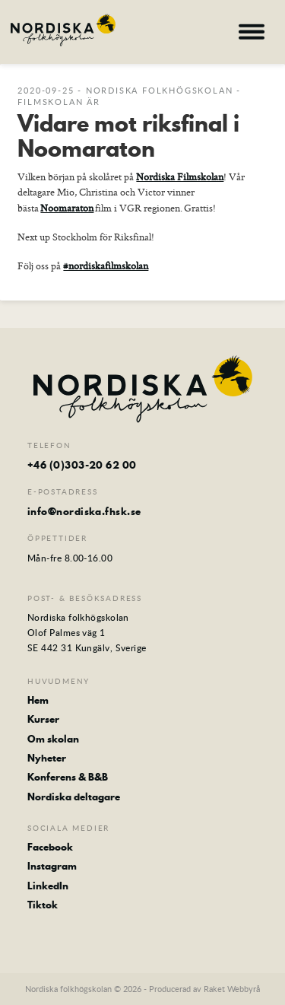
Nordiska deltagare (73, 796)
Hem (38, 700)
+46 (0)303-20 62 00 (82, 465)
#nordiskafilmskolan (105, 265)
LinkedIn (47, 885)
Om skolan (53, 739)
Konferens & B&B (67, 777)
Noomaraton (66, 208)
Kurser (43, 719)
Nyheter (46, 758)
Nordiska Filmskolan (179, 176)
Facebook (50, 847)
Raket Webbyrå (232, 988)
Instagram (52, 866)
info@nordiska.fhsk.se (84, 511)
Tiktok (42, 904)
